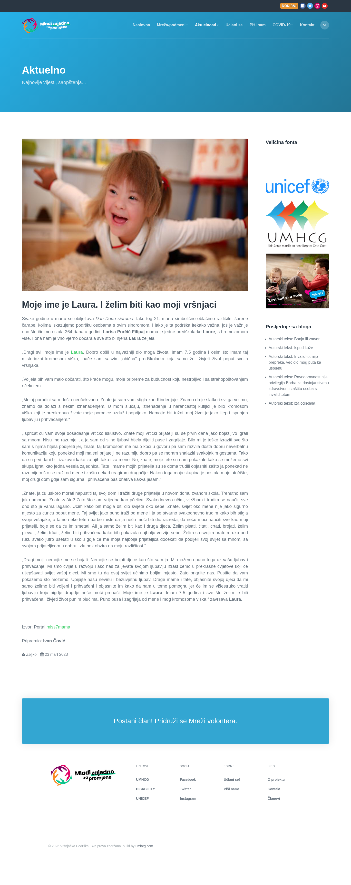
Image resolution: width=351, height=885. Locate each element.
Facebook (188, 779)
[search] (324, 25)
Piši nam (258, 25)
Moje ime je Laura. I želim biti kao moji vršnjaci (119, 305)
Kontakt (307, 25)
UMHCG (142, 779)
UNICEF (142, 798)
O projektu (276, 779)
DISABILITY (145, 789)
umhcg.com (144, 846)
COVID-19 (283, 25)
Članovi (274, 798)
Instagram (188, 798)
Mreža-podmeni (172, 25)
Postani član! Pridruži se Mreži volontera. (175, 721)
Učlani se (234, 25)
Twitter (185, 789)
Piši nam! (231, 789)
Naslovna (141, 25)
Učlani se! (232, 779)
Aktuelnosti (207, 25)
